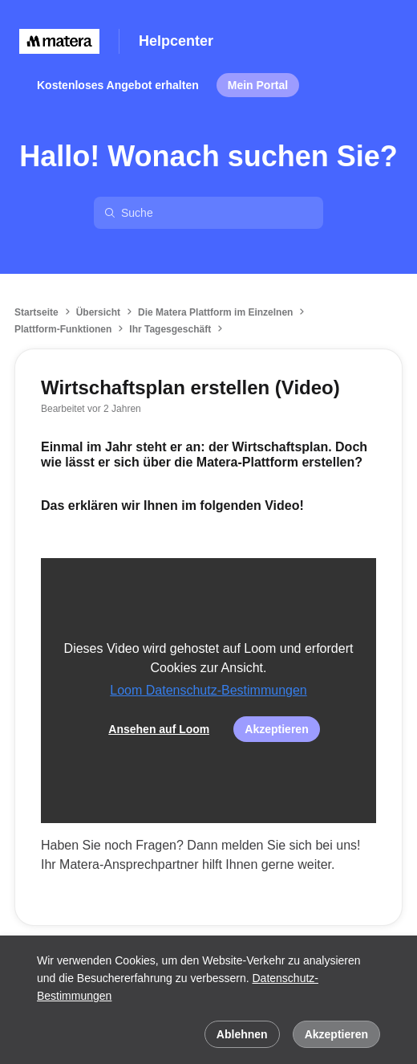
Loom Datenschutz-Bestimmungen (208, 690)
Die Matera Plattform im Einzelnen (215, 312)
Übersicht (98, 312)
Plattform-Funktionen (62, 329)
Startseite (36, 312)
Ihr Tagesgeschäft (170, 329)
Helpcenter (176, 41)
